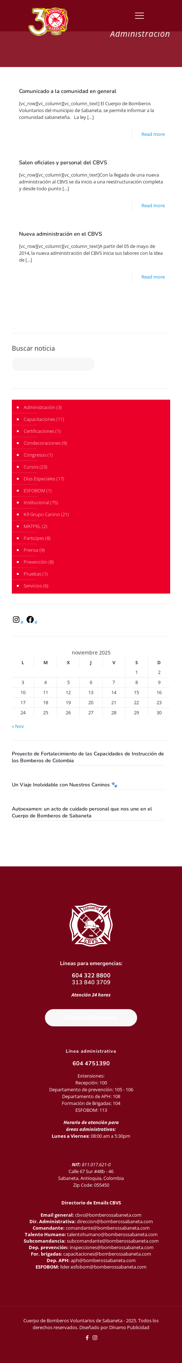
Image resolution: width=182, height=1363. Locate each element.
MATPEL (32, 526)
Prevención (35, 562)
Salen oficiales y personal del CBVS (63, 162)
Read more (153, 134)
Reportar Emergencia (91, 1018)
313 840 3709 (91, 982)
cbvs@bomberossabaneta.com (108, 1215)
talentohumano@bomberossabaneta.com (112, 1234)
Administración (39, 407)
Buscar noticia (33, 348)
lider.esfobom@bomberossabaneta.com (103, 1267)
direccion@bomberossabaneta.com (115, 1221)
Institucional (36, 502)
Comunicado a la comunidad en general (67, 91)
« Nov (18, 726)
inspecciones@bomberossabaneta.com (112, 1247)
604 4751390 (91, 1063)
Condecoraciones (42, 443)
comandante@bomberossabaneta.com (108, 1228)
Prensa (31, 550)
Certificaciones (39, 431)
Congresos (35, 455)
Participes (34, 538)
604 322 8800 (91, 976)
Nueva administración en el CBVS (60, 233)
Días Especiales (39, 478)
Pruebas (32, 573)
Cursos (31, 466)
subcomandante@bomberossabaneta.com (113, 1241)
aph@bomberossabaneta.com (103, 1260)
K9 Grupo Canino (42, 514)
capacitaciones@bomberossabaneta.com (107, 1254)
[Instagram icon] (95, 1337)
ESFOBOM (34, 490)
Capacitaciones (39, 419)
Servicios (33, 585)
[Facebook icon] (87, 1337)
